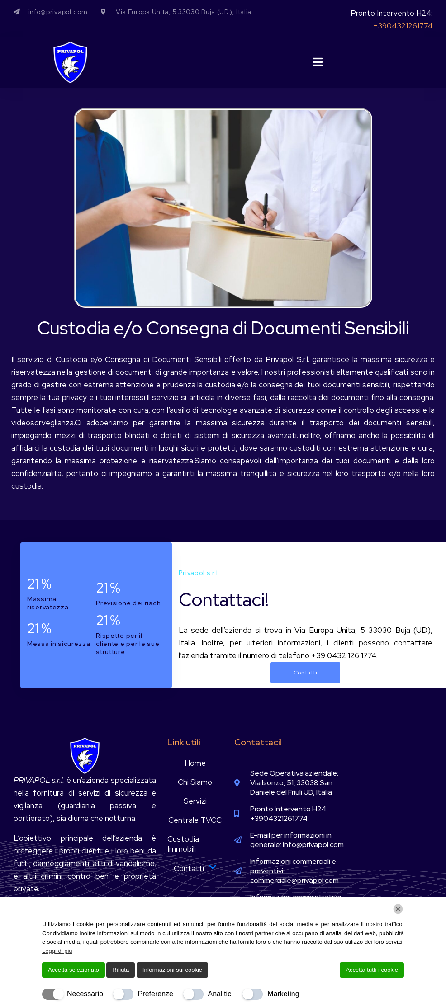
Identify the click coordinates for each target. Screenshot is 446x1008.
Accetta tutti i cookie (372, 969)
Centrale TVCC (195, 820)
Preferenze (155, 994)
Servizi (195, 801)
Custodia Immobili (183, 844)
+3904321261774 (402, 26)
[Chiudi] (398, 909)
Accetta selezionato (73, 969)
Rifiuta (120, 969)
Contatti (195, 868)
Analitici (220, 994)
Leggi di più (57, 950)
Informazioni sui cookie (172, 969)
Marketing (283, 994)
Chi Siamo (195, 782)
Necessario (85, 994)
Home (195, 763)
